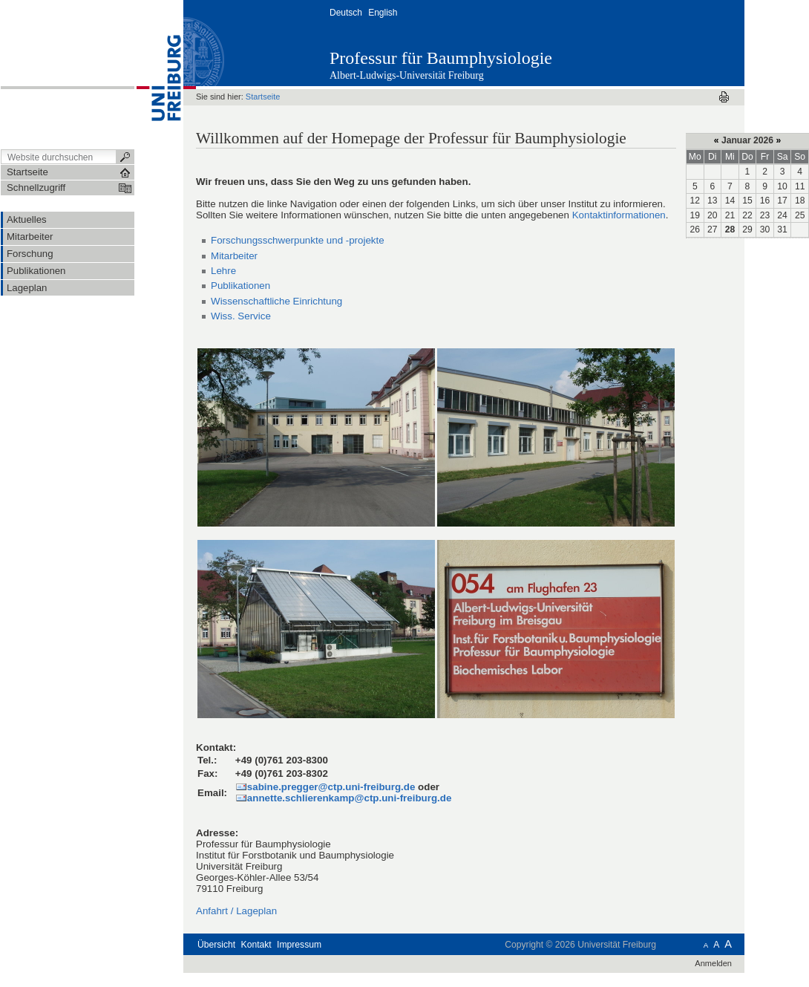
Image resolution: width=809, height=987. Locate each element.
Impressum (299, 944)
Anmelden (713, 963)
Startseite (263, 96)
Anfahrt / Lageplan (236, 910)
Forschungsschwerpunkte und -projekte (297, 240)
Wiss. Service (241, 316)
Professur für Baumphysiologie (441, 58)
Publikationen (240, 285)
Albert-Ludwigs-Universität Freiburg (407, 75)
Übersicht (216, 944)
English (382, 12)
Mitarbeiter (234, 255)
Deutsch (346, 12)
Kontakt (256, 944)
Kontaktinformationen (619, 215)
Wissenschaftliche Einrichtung (276, 301)
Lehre (223, 270)
